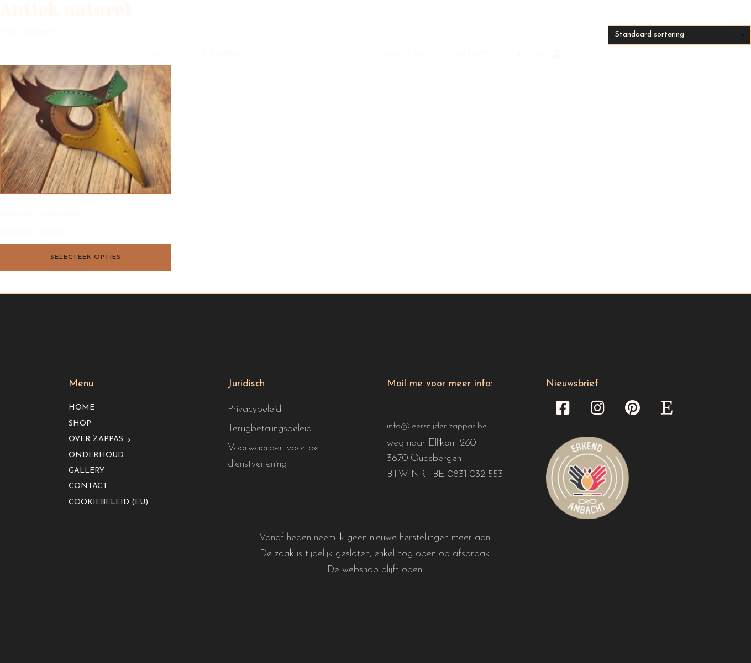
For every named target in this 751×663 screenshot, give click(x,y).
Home (81, 407)
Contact (467, 55)
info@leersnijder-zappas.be (437, 426)
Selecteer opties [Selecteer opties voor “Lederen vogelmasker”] (85, 257)
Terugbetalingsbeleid (270, 428)
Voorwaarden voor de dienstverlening (273, 456)
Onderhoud (96, 455)
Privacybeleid (254, 409)
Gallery (404, 55)
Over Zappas (212, 55)
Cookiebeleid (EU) (108, 502)
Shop (147, 55)
